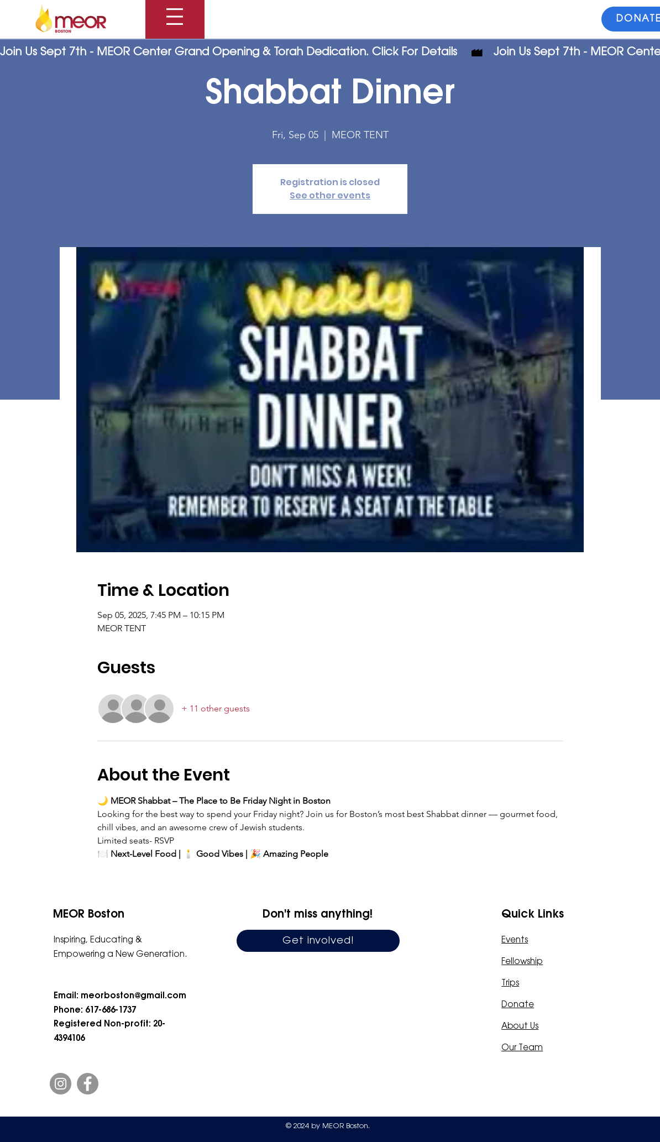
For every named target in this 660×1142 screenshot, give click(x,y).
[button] (174, 16)
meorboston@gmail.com (133, 996)
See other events (330, 195)
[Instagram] (60, 1083)
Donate (517, 1005)
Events (514, 940)
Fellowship (522, 962)
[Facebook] (87, 1083)
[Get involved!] (318, 941)
